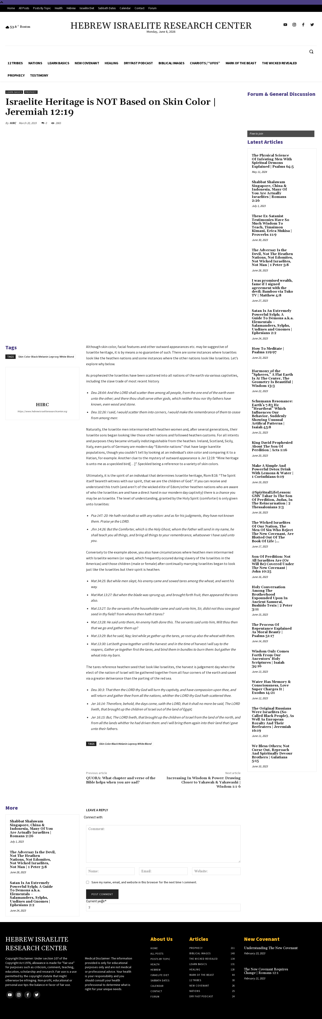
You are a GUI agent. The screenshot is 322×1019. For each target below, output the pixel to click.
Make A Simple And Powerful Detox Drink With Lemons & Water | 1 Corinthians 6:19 (272, 471)
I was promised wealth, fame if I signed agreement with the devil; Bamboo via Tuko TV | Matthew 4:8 (272, 288)
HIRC (13, 123)
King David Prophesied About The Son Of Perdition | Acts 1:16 (272, 446)
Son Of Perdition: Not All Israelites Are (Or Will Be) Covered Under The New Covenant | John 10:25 (273, 564)
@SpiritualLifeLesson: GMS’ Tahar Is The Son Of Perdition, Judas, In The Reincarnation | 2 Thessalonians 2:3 (272, 499)
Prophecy (31, 92)
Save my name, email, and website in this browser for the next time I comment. (144, 882)
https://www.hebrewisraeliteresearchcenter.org (42, 411)
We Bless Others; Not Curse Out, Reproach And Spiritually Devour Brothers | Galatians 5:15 (272, 753)
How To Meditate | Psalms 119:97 (268, 351)
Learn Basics (14, 92)
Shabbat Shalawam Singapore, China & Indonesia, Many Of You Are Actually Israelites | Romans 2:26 (31, 828)
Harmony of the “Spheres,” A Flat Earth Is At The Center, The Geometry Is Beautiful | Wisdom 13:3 (272, 378)
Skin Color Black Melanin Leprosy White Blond (46, 356)
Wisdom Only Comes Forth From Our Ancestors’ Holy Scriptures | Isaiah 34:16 (270, 658)
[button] (311, 51)
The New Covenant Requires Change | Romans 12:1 (266, 971)
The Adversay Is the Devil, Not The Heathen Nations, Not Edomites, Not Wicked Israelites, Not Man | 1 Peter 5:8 (33, 859)
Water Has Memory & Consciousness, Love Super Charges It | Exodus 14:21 (271, 687)
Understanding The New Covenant (271, 948)
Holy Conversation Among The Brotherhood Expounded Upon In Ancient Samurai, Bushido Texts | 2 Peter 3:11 (272, 598)
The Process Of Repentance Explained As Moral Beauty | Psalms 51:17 (272, 630)
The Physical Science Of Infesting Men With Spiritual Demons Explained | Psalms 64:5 (273, 161)
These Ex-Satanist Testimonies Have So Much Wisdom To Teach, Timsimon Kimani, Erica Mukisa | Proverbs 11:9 (272, 225)
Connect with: (93, 817)
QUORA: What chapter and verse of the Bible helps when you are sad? (120, 780)
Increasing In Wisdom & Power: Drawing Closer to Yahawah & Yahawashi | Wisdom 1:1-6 (204, 782)
